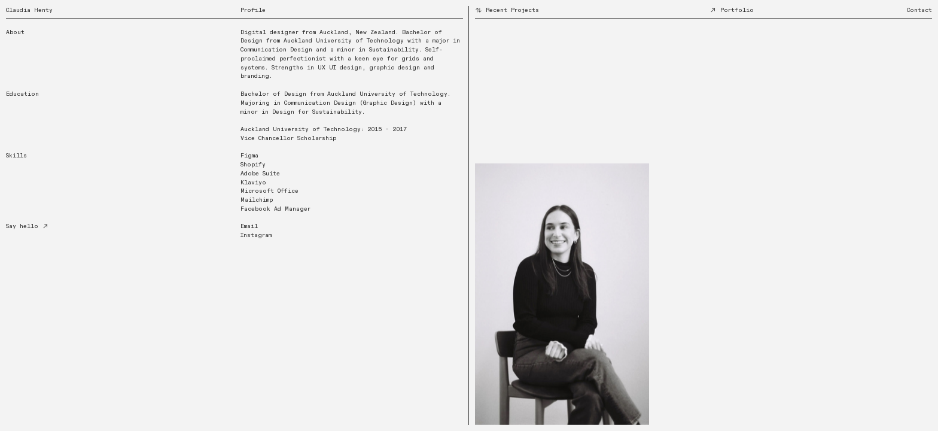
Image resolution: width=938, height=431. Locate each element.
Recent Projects (507, 10)
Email (249, 226)
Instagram (256, 235)
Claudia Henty (29, 10)
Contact (919, 10)
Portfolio (731, 10)
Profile (253, 10)
